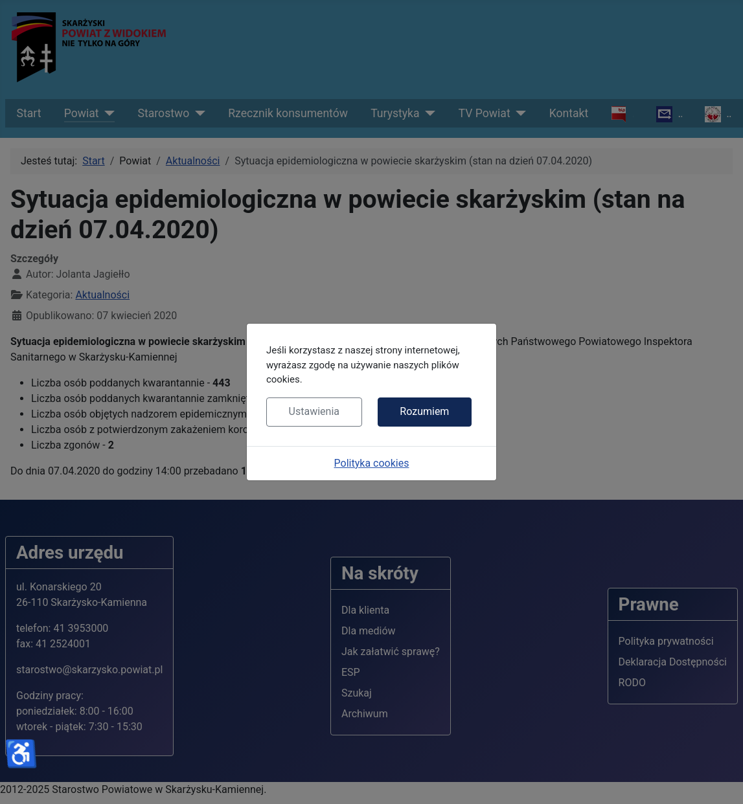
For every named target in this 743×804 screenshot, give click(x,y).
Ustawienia (314, 411)
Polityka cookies (371, 463)
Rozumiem (424, 411)
